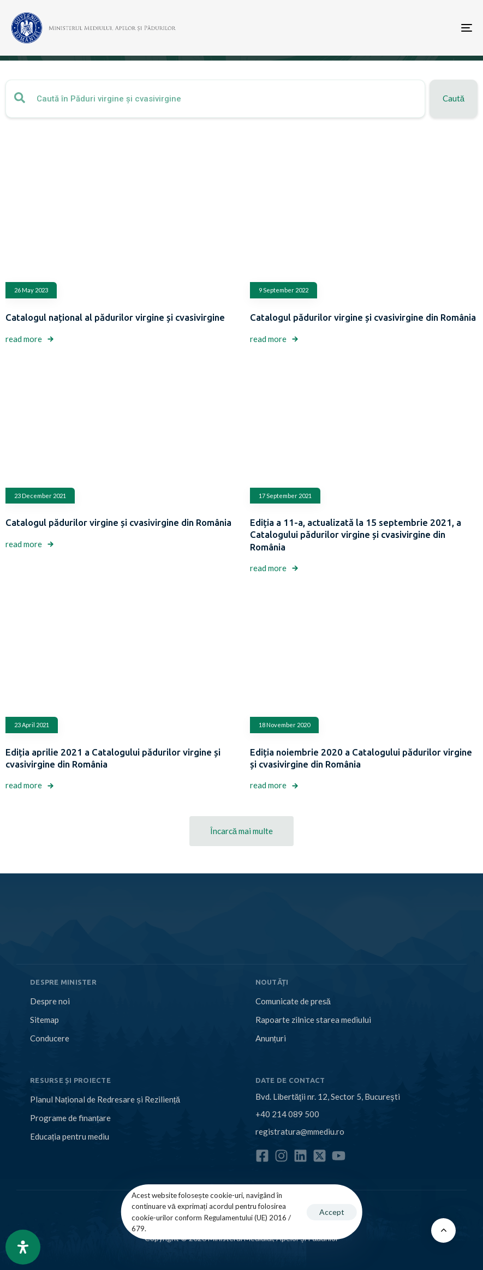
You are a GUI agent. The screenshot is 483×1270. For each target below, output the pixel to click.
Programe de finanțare (70, 1118)
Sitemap (44, 1020)
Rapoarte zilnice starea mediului (313, 1020)
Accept (331, 1212)
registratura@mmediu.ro (299, 1131)
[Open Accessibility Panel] (22, 1247)
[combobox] (215, 99)
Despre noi (50, 1001)
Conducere (49, 1038)
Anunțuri (270, 1038)
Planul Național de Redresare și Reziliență (105, 1099)
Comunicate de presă (293, 1001)
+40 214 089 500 (287, 1114)
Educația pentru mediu (69, 1136)
